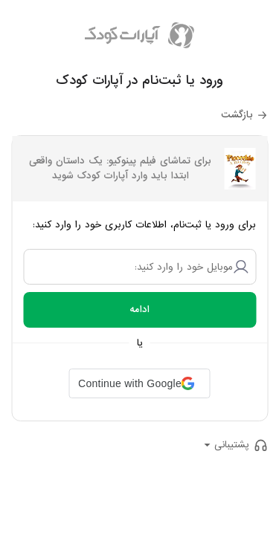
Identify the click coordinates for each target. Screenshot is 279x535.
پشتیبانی (231, 445)
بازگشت (237, 115)
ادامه (139, 309)
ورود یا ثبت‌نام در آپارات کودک (139, 81)
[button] (139, 383)
